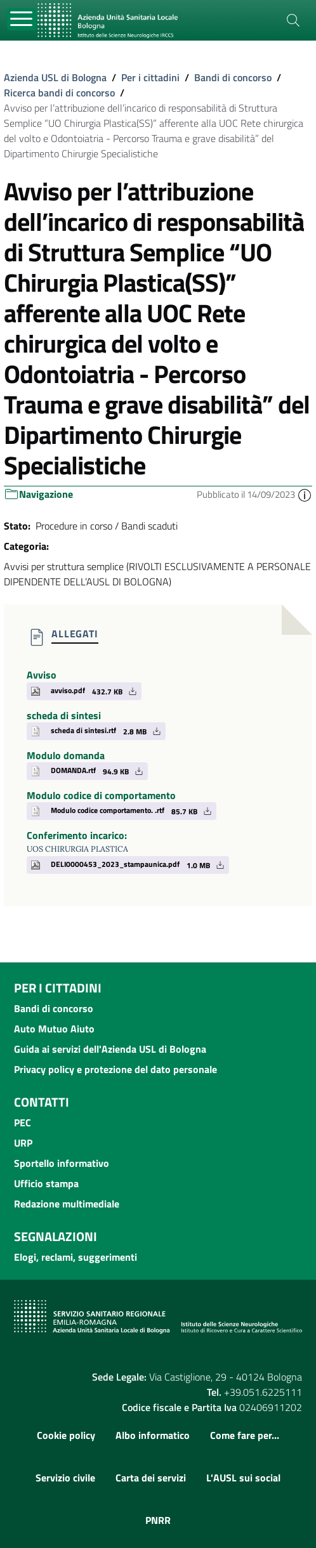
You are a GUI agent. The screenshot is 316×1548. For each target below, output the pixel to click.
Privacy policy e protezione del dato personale (115, 1069)
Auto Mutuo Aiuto (54, 1028)
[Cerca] (293, 20)
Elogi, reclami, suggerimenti (75, 1257)
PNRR (158, 1520)
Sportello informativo (61, 1163)
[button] (304, 494)
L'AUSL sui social (243, 1477)
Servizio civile (65, 1477)
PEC (22, 1122)
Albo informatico (152, 1435)
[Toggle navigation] (22, 19)
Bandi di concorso (233, 77)
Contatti (41, 1102)
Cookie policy (66, 1435)
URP (23, 1142)
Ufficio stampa (46, 1183)
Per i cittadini (150, 77)
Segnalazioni (55, 1236)
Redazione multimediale (66, 1203)
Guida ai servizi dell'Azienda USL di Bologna (110, 1049)
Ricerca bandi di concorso (59, 92)
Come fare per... (244, 1435)
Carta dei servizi (150, 1477)
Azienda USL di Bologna (55, 77)
